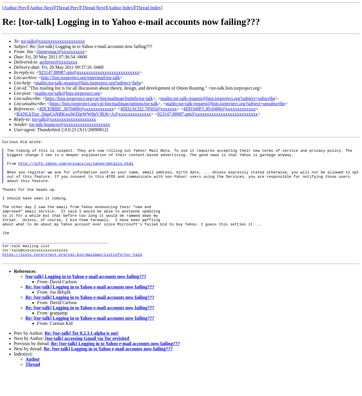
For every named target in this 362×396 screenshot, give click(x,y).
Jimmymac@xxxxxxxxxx (61, 51)
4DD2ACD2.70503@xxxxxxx (148, 108)
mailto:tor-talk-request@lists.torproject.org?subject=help (88, 82)
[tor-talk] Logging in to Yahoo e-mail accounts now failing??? (85, 300)
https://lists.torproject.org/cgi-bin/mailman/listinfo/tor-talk (99, 98)
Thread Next (93, 7)
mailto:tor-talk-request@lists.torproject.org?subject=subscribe (217, 98)
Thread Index (148, 7)
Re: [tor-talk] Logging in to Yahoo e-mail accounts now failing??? (89, 311)
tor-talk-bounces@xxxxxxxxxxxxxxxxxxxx (69, 124)
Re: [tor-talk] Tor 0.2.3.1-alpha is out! (82, 357)
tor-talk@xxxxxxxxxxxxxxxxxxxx (53, 41)
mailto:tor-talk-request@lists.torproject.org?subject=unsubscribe (225, 103)
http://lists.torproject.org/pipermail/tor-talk (80, 77)
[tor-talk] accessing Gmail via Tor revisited (87, 362)
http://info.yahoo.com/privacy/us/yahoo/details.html (76, 168)
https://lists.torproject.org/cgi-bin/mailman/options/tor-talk (104, 103)
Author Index (120, 7)
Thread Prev (67, 7)
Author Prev (15, 7)
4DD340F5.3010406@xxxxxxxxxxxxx (219, 108)
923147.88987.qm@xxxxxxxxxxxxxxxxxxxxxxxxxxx (89, 72)
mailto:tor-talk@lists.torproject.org (67, 93)
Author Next (41, 7)
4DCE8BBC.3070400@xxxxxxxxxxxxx (76, 108)
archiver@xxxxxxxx (58, 62)
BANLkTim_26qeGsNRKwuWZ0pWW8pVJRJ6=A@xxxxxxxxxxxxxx (83, 114)
